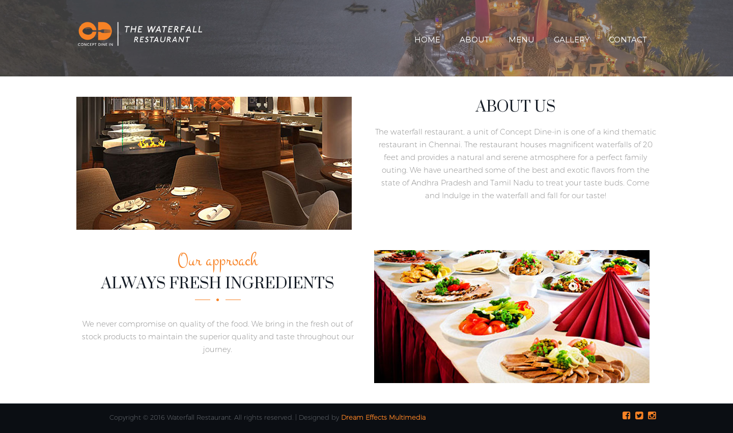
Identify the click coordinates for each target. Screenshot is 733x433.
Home (427, 39)
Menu (521, 39)
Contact (628, 39)
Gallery (571, 39)
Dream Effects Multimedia (383, 417)
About (474, 39)
